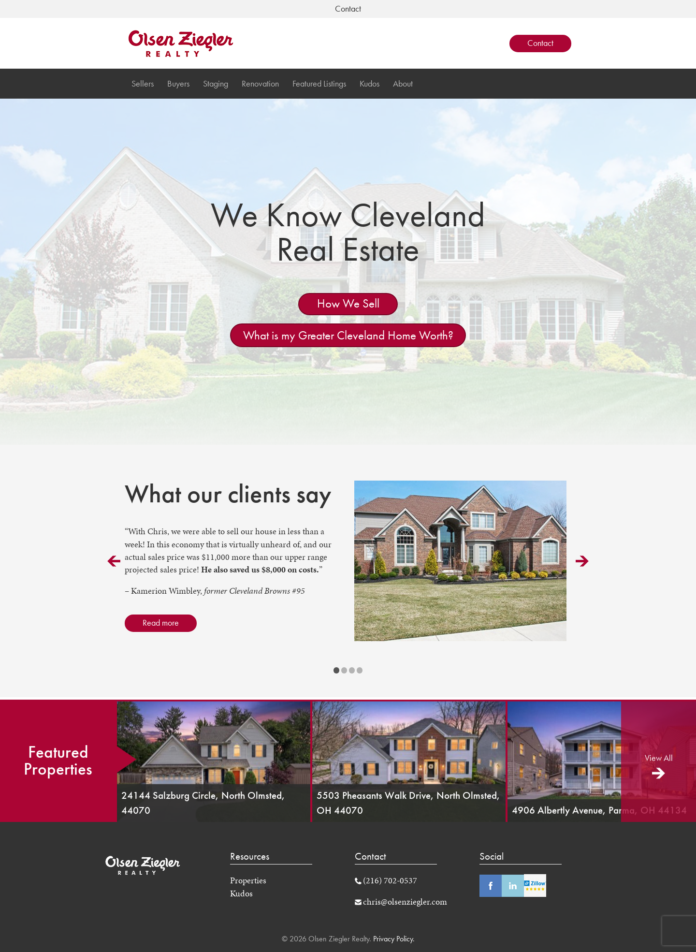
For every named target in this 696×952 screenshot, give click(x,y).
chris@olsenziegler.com (405, 902)
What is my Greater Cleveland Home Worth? (348, 335)
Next (582, 561)
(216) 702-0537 (390, 880)
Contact (540, 43)
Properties (248, 880)
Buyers (178, 83)
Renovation (260, 83)
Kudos (369, 83)
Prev (113, 561)
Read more (161, 622)
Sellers (142, 83)
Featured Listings (319, 83)
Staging (215, 83)
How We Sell (348, 303)
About (403, 83)
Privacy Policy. (393, 939)
